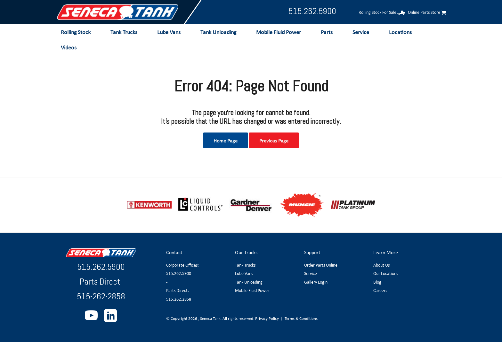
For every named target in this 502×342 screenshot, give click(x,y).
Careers (380, 290)
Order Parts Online (320, 265)
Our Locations (385, 273)
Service (310, 273)
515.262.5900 (312, 10)
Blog (377, 282)
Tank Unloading (249, 282)
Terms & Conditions (301, 318)
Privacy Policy (267, 318)
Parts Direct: (177, 290)
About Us (381, 265)
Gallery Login (316, 282)
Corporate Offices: (182, 265)
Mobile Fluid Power (252, 290)
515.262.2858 (178, 299)
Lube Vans (244, 273)
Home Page (226, 140)
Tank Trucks (245, 265)
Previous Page (273, 140)
